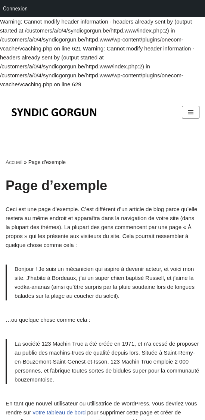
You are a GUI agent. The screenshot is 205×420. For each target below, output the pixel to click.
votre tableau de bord (59, 412)
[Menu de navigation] (190, 112)
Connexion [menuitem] (15, 9)
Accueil (14, 162)
